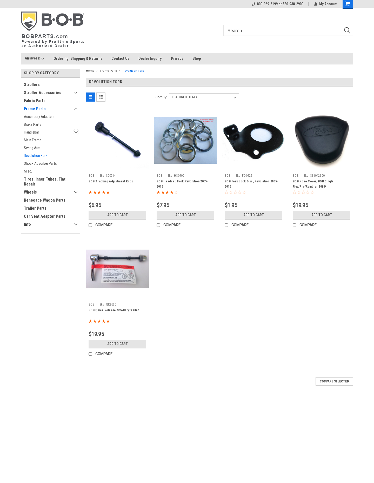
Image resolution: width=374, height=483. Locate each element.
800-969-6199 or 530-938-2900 (277, 4)
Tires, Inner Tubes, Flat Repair (44, 182)
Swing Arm (32, 147)
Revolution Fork (36, 155)
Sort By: (161, 97)
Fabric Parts (34, 100)
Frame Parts (35, 108)
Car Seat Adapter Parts (44, 216)
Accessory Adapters (39, 116)
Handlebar (31, 132)
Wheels (30, 192)
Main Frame (32, 140)
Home (90, 70)
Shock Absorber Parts (40, 163)
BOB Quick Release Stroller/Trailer (114, 310)
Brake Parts (32, 124)
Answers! (34, 58)
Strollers (32, 84)
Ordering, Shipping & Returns (78, 58)
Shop (196, 58)
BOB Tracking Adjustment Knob (111, 181)
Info (27, 224)
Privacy (177, 58)
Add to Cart (117, 215)
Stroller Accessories (42, 92)
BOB (92, 175)
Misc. (28, 171)
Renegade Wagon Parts (44, 200)
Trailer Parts (35, 208)
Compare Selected (334, 381)
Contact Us (120, 58)
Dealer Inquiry (150, 58)
